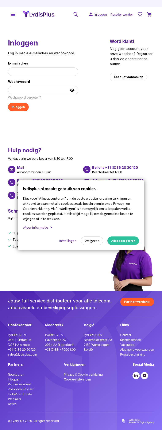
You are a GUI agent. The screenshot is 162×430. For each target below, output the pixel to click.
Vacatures (127, 344)
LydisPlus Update (20, 394)
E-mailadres (18, 63)
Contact (125, 335)
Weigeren (92, 241)
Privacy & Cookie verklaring (83, 374)
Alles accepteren (123, 240)
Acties (12, 404)
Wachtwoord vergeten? (24, 97)
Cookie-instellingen (77, 379)
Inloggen (14, 379)
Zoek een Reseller (21, 389)
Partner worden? (19, 384)
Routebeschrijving (132, 354)
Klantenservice (130, 340)
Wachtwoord (19, 82)
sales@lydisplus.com (22, 354)
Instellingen (67, 241)
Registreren (16, 374)
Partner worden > (137, 302)
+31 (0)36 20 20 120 (22, 349)
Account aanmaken (128, 77)
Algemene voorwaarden (137, 349)
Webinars (14, 399)
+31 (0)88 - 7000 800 (60, 349)
